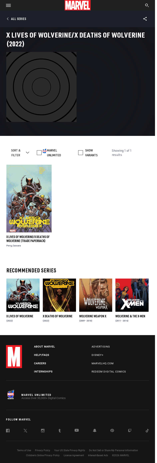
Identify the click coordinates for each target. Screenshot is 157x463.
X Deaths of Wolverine (57, 316)
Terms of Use (24, 450)
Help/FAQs (41, 354)
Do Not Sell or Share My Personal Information (113, 450)
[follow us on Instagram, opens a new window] (43, 431)
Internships (43, 371)
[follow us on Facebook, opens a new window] (8, 431)
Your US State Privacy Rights (69, 450)
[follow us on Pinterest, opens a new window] (112, 431)
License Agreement (74, 455)
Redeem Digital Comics (109, 371)
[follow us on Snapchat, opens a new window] (95, 431)
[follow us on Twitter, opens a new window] (25, 431)
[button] (7, 5)
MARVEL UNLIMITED (54, 152)
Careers (40, 363)
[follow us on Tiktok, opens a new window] (147, 431)
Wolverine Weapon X (92, 316)
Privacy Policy (42, 450)
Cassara (17, 245)
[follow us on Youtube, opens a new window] (77, 431)
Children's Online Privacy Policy (43, 455)
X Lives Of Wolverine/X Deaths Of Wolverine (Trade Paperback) (28, 239)
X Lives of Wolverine (19, 316)
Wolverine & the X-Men (130, 316)
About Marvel (44, 346)
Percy (9, 245)
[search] (147, 6)
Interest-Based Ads (98, 455)
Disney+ (97, 354)
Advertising (101, 346)
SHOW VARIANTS (91, 152)
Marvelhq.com (103, 363)
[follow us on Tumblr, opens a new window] (60, 431)
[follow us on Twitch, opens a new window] (130, 431)
